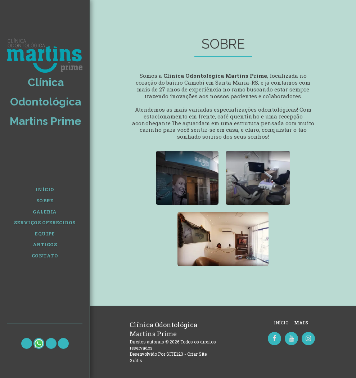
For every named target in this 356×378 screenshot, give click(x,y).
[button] (26, 343)
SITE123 (174, 354)
